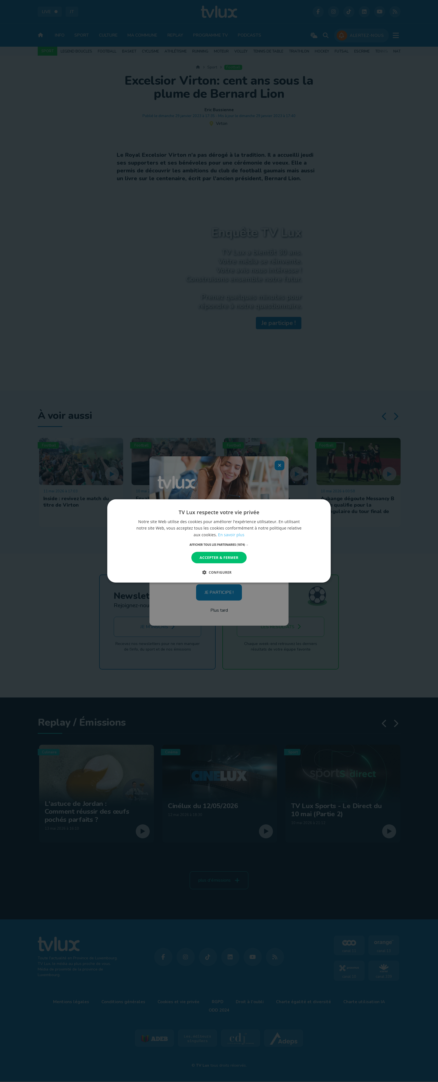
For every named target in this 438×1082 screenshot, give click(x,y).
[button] (219, 544)
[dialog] (219, 541)
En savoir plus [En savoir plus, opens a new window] (231, 534)
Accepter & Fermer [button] (219, 557)
